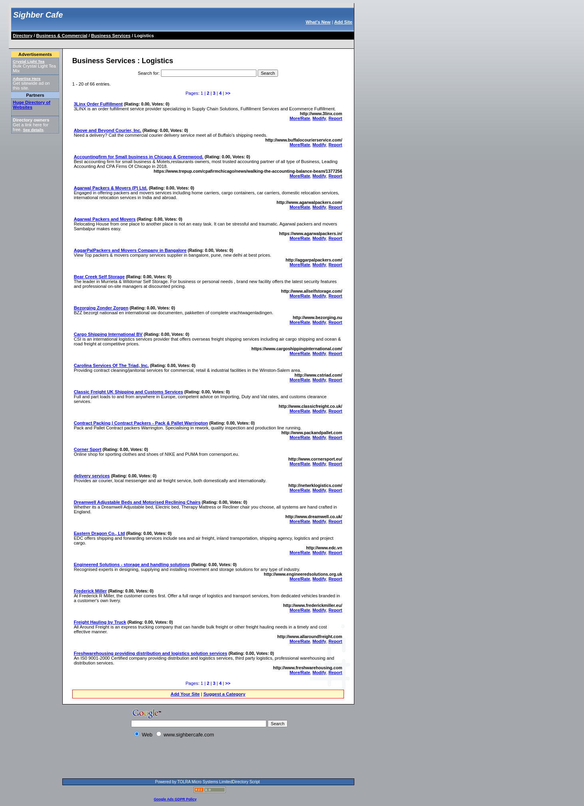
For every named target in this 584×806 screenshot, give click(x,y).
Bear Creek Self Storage (99, 276)
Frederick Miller (90, 591)
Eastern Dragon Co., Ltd (99, 533)
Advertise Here (27, 78)
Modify (319, 118)
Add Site (343, 22)
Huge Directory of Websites (31, 105)
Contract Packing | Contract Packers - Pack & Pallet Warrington (141, 423)
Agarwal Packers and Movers (105, 219)
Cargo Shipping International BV (108, 334)
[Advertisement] (157, 43)
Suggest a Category (224, 694)
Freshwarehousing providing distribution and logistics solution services (150, 653)
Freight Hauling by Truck (100, 622)
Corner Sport (87, 449)
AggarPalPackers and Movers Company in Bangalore (130, 250)
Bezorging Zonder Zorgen (101, 307)
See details (33, 130)
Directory (22, 35)
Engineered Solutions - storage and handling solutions (132, 564)
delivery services (92, 475)
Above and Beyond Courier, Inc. (107, 130)
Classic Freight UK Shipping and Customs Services (128, 391)
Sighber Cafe (38, 14)
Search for (148, 73)
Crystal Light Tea (28, 61)
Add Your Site (185, 694)
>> (227, 93)
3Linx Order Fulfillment (98, 104)
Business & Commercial (61, 35)
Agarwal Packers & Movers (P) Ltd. (111, 188)
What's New (318, 22)
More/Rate (300, 118)
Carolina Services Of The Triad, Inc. (111, 365)
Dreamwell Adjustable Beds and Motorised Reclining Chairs (137, 502)
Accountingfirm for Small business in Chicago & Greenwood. (138, 156)
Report (335, 118)
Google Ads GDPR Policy (175, 799)
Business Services (111, 35)
